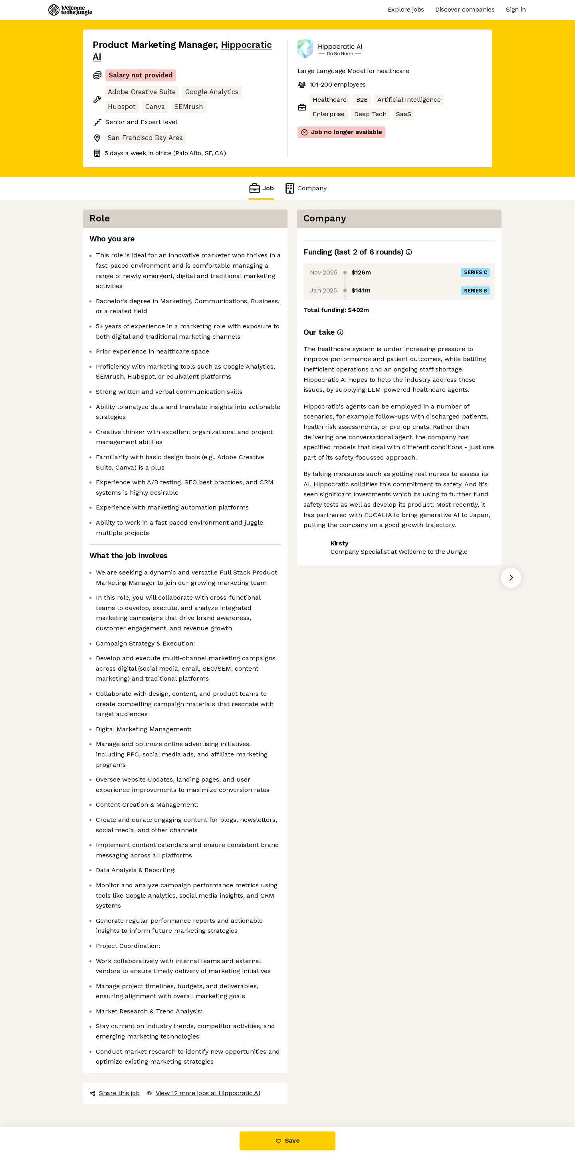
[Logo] (70, 10)
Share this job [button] (114, 1093)
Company (305, 188)
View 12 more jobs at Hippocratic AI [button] (203, 1093)
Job (261, 188)
